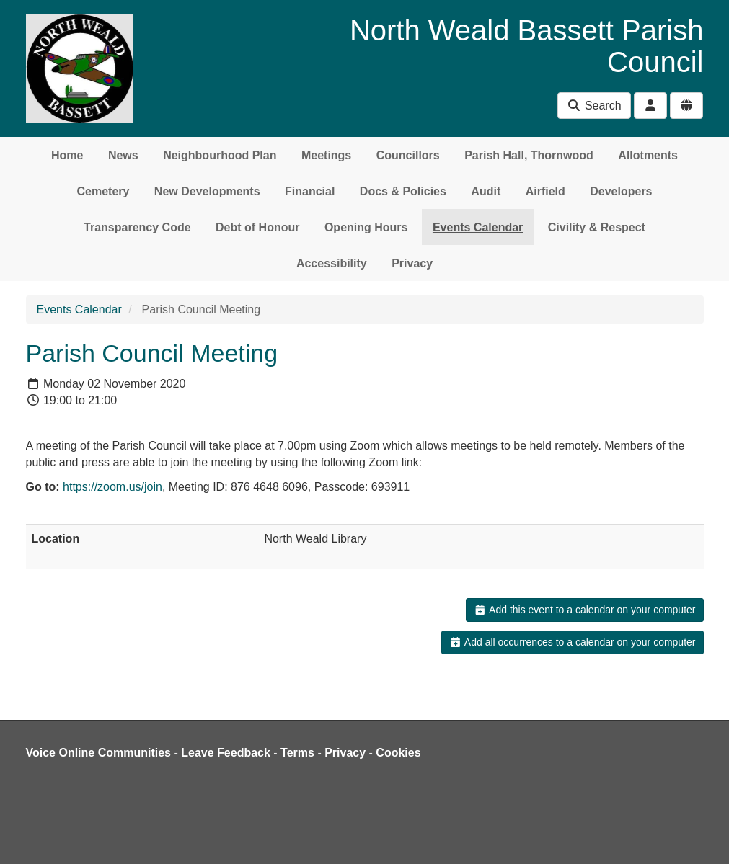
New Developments (207, 191)
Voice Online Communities (99, 753)
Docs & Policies (403, 191)
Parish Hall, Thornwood (528, 155)
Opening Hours (366, 227)
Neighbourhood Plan (219, 155)
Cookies (398, 753)
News (123, 155)
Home (67, 155)
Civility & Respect (596, 227)
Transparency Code (137, 227)
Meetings (326, 155)
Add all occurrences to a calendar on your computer (572, 642)
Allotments (648, 155)
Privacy (412, 263)
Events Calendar (478, 227)
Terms (297, 753)
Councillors (408, 155)
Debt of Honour (257, 227)
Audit (485, 191)
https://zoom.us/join (112, 487)
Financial (310, 191)
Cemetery (102, 191)
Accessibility (331, 263)
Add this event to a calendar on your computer (584, 609)
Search (594, 105)
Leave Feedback (225, 753)
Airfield (545, 191)
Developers (621, 191)
